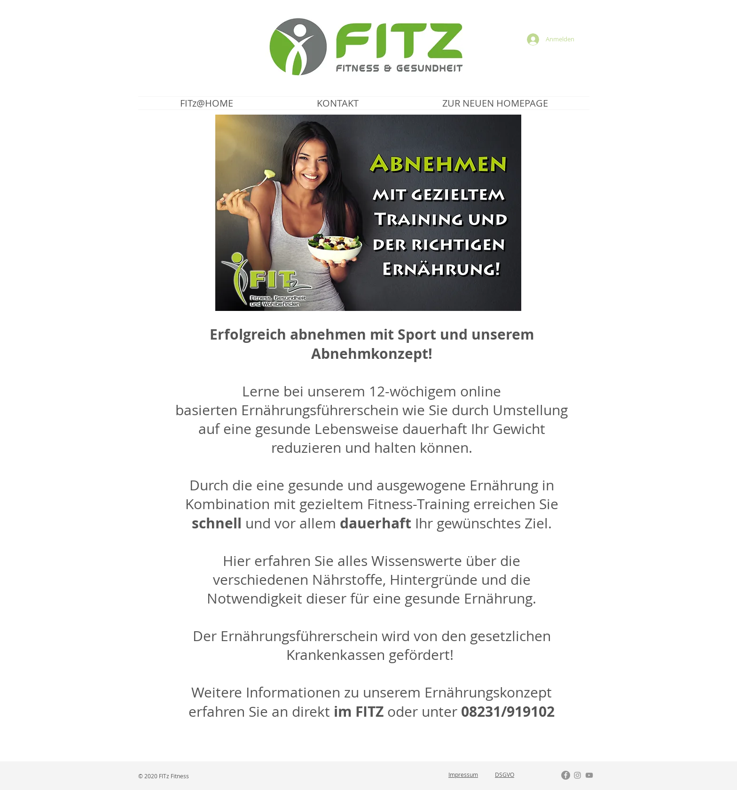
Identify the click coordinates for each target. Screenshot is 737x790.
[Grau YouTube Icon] (589, 775)
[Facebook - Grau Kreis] (565, 775)
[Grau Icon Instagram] (577, 775)
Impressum (463, 774)
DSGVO (504, 774)
